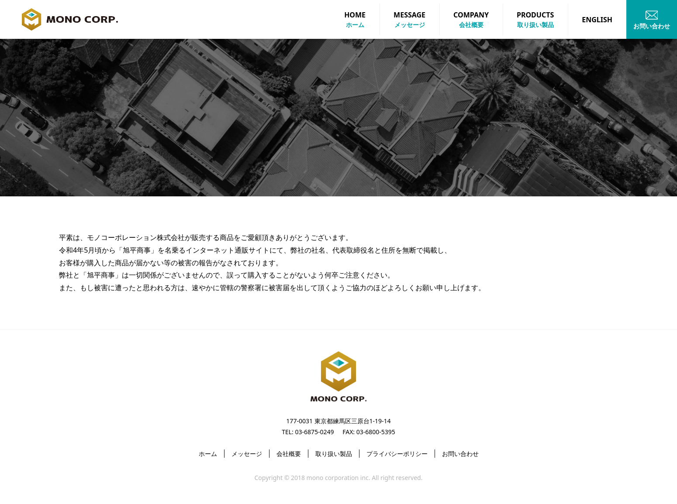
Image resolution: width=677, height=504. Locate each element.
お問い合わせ (460, 453)
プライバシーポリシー (397, 453)
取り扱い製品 (333, 453)
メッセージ (246, 453)
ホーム (208, 453)
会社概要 (288, 453)
